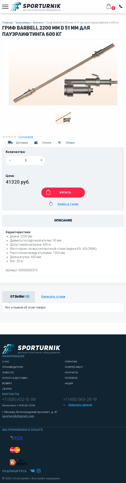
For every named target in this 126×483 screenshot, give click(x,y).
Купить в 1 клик (63, 203)
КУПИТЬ (57, 192)
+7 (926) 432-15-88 (19, 400)
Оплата (42, 142)
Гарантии (71, 361)
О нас (6, 361)
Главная (7, 22)
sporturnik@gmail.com (18, 416)
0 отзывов (17, 136)
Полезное (71, 378)
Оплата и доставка (14, 378)
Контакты (71, 372)
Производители (12, 367)
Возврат (7, 383)
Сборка (66, 142)
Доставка (17, 142)
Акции (69, 383)
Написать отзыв (53, 296)
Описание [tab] (63, 220)
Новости (8, 372)
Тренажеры (22, 22)
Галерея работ (74, 367)
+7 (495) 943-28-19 (80, 400)
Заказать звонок (77, 404)
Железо (38, 22)
